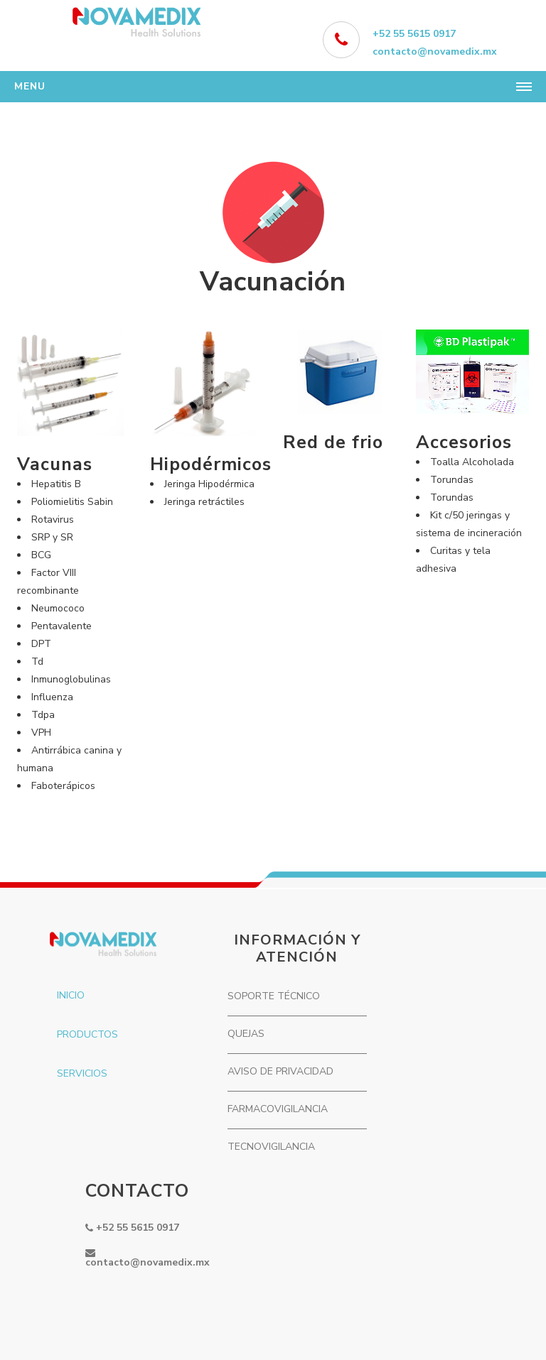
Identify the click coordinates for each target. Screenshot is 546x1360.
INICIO (71, 995)
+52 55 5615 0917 (414, 33)
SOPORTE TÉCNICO (274, 996)
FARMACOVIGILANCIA (278, 1109)
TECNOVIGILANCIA (271, 1146)
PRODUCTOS (87, 1034)
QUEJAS (246, 1033)
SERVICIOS (82, 1073)
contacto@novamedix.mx (435, 51)
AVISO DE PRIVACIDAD (280, 1071)
